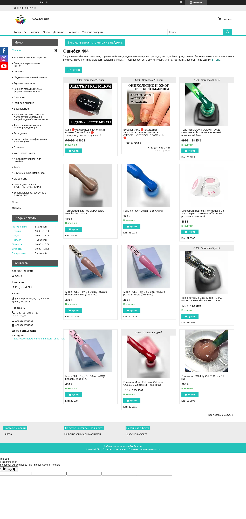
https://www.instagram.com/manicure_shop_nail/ (39, 338)
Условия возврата (93, 32)
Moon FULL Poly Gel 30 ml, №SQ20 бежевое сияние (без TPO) (86, 293)
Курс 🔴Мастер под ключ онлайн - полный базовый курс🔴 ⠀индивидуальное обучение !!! (85, 132)
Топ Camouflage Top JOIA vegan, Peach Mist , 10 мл (84, 212)
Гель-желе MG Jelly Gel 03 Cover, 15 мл (202, 377)
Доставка (58, 32)
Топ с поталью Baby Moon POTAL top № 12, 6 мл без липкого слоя (201, 299)
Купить (75, 151)
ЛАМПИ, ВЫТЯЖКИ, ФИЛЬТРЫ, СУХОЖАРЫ (27, 185)
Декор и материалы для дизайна (27, 160)
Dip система (20, 178)
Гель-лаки (19, 97)
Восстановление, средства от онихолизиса (30, 193)
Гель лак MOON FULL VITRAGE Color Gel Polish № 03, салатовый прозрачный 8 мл (201, 132)
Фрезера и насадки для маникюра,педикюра (27, 126)
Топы (217, 59)
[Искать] (227, 32)
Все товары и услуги (219, 415)
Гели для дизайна (24, 103)
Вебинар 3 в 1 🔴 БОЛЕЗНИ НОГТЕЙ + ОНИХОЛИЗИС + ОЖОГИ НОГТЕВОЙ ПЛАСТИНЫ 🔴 (144, 133)
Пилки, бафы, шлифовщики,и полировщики (30, 140)
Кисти (17, 167)
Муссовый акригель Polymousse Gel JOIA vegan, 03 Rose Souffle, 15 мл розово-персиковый (202, 213)
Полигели (19, 71)
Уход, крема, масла (25, 153)
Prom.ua (138, 446)
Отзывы (16, 208)
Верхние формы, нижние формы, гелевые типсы (28, 90)
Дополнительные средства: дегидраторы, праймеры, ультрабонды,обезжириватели (31, 117)
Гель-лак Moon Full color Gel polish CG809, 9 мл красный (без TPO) (143, 383)
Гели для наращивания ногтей (27, 64)
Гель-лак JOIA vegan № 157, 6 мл (143, 210)
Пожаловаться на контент (114, 449)
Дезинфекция (22, 108)
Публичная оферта (136, 434)
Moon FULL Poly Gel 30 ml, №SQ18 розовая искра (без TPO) (144, 293)
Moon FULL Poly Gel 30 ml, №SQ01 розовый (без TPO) (86, 377)
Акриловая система (25, 83)
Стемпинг (19, 147)
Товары (18, 32)
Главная (34, 32)
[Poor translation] (12, 469)
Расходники (20, 133)
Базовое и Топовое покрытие (30, 57)
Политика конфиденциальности (82, 434)
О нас (46, 32)
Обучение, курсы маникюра (29, 173)
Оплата (7, 434)
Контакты (73, 32)
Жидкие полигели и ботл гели (30, 77)
